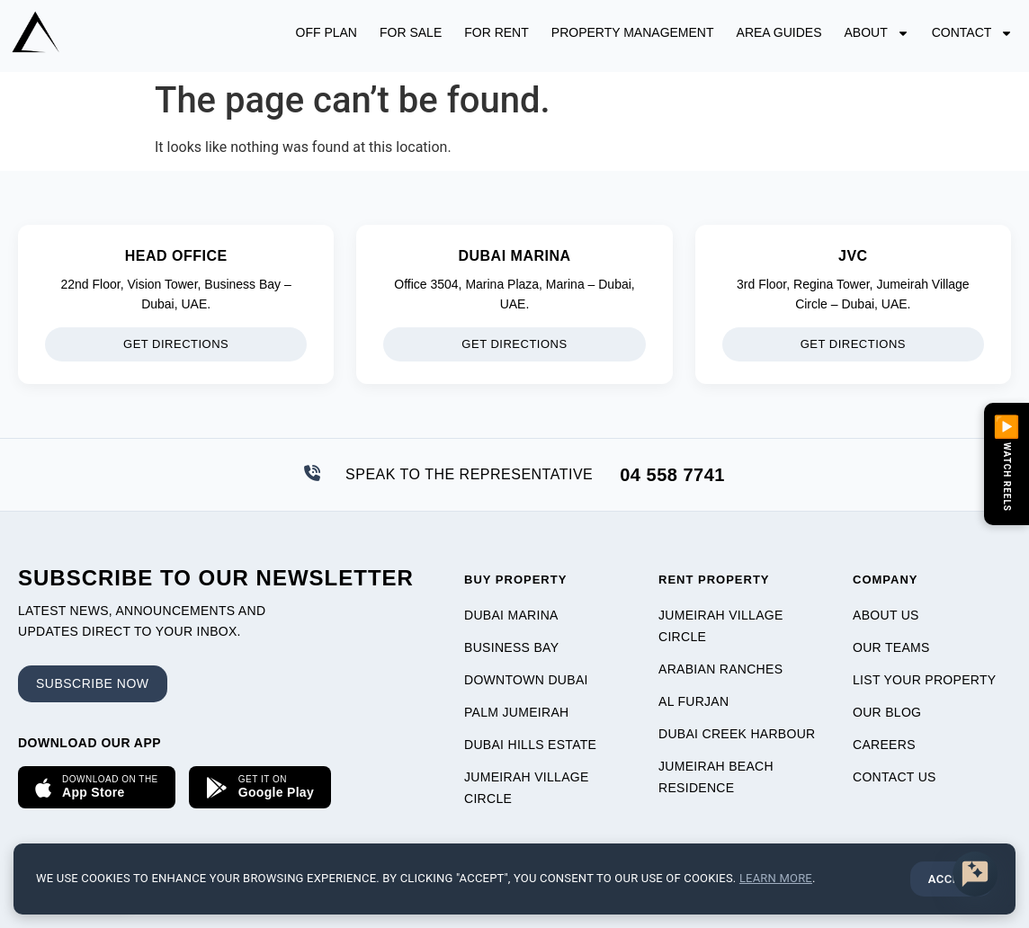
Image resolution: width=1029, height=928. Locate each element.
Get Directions (175, 344)
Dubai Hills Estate (530, 744)
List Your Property (924, 680)
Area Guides (779, 32)
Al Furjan (693, 701)
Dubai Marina (511, 615)
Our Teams (891, 647)
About (876, 33)
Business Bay (511, 647)
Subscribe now (92, 683)
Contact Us (894, 777)
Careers (884, 744)
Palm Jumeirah (516, 712)
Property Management (632, 32)
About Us (886, 615)
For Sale (411, 32)
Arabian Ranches (720, 669)
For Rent (496, 32)
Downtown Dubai (526, 680)
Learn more (775, 878)
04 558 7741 (672, 475)
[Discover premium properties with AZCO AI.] (975, 874)
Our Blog (887, 712)
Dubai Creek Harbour (737, 734)
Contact (973, 33)
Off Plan (326, 32)
